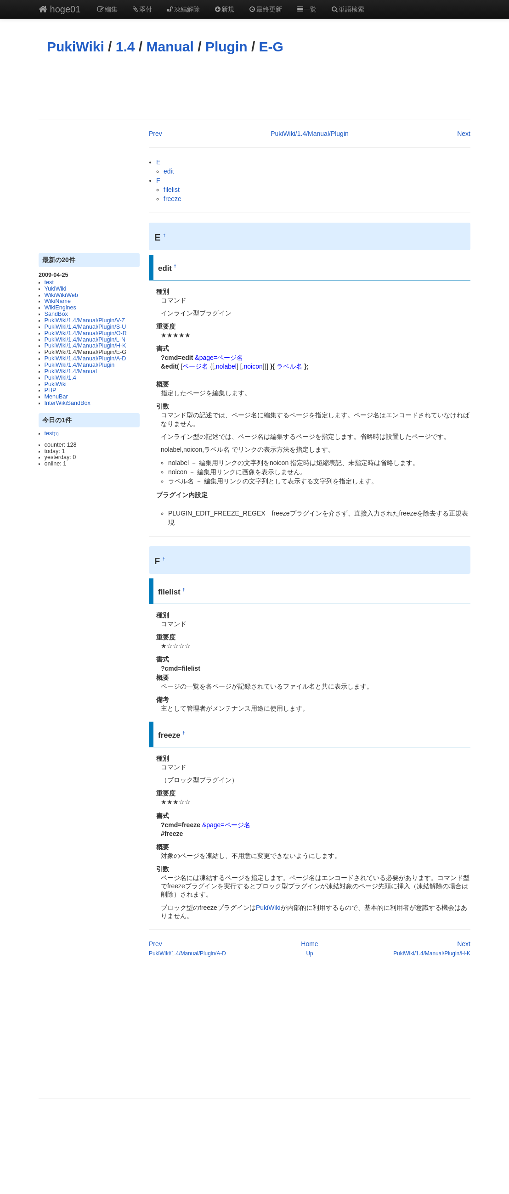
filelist (172, 189)
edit (169, 171)
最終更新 (265, 9)
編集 (107, 9)
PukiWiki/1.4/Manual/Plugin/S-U (85, 327)
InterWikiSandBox (67, 403)
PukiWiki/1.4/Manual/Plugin (80, 365)
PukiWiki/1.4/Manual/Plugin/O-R (86, 333)
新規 (224, 9)
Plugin (226, 46)
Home (309, 943)
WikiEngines (60, 307)
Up (309, 953)
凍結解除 (183, 9)
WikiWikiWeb (61, 295)
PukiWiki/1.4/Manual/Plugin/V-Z (85, 320)
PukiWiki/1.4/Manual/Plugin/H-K (85, 345)
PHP (51, 390)
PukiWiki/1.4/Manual (71, 371)
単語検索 (347, 9)
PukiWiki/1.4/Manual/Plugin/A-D (85, 358)
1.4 (125, 46)
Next (463, 133)
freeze (172, 198)
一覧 (306, 9)
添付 (142, 9)
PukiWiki (75, 46)
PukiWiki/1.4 (60, 378)
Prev (155, 133)
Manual (170, 46)
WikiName (58, 301)
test (49, 282)
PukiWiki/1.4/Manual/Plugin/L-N (85, 339)
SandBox (56, 314)
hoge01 (59, 9)
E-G (271, 46)
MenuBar (56, 396)
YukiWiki (56, 289)
